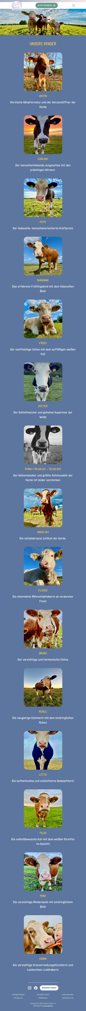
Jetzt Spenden (47, 5)
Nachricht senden (49, 988)
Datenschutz (68, 998)
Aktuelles (18, 998)
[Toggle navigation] (73, 5)
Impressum (42, 998)
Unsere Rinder (18, 995)
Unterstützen (43, 995)
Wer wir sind (67, 995)
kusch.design (48, 1006)
